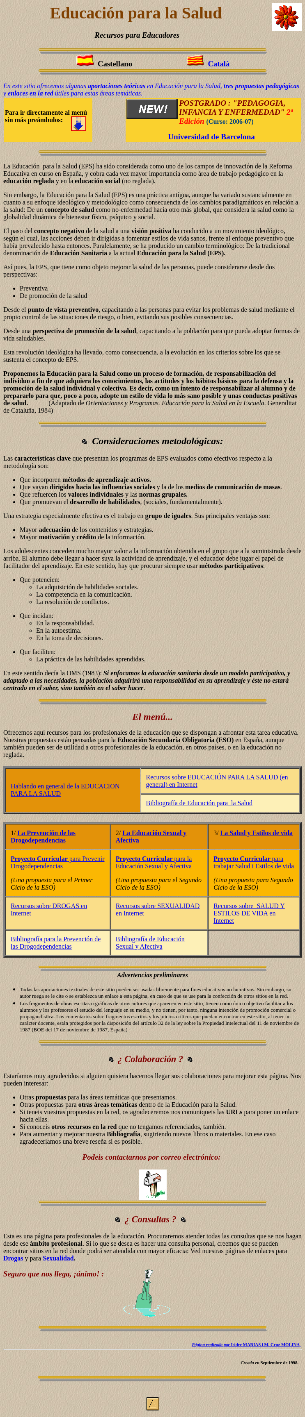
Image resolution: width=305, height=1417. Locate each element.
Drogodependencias (38, 840)
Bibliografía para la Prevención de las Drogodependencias (56, 943)
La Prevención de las (46, 832)
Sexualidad (58, 1258)
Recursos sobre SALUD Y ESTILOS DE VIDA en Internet (249, 913)
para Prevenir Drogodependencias (58, 862)
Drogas (13, 1258)
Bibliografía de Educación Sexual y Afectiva (150, 943)
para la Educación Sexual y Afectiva (154, 862)
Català (218, 63)
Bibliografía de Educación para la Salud (199, 802)
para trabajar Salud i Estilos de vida (253, 862)
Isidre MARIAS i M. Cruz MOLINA (245, 1344)
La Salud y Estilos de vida (256, 832)
